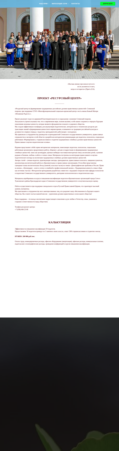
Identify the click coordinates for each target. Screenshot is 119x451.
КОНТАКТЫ (75, 3)
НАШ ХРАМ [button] (43, 3)
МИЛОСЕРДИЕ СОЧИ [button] (59, 3)
